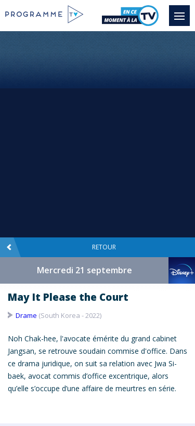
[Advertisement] (97, 133)
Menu (182, 11)
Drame (26, 315)
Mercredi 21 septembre (84, 270)
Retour (61, 247)
